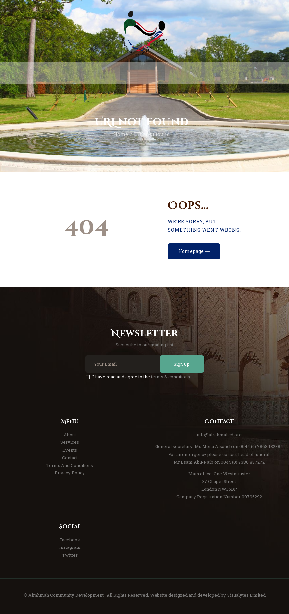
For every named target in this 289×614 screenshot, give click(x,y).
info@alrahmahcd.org (219, 435)
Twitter (70, 555)
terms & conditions (170, 377)
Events (69, 450)
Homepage (191, 251)
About (70, 435)
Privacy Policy (70, 473)
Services (69, 442)
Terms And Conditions (69, 465)
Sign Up (182, 364)
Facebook (70, 540)
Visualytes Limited (246, 595)
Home (120, 134)
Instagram (70, 547)
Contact (70, 458)
